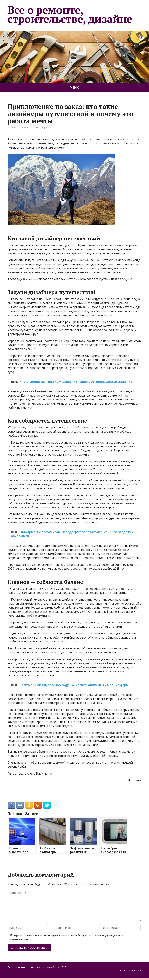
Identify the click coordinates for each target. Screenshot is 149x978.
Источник (134, 780)
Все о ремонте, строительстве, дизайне (70, 14)
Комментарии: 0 (42, 127)
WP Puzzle (135, 970)
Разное (26, 127)
